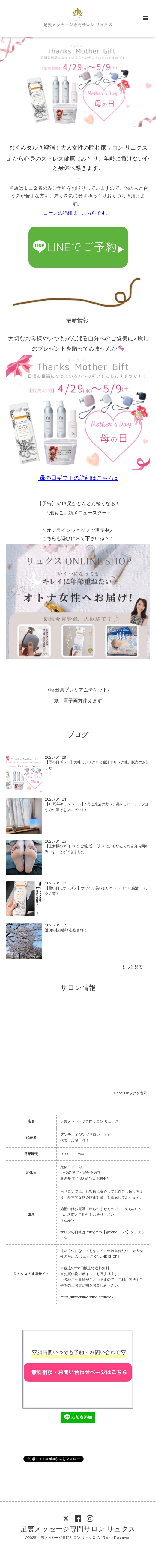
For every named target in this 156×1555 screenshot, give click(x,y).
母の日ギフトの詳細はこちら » (79, 478)
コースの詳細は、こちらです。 (77, 213)
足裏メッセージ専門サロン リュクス (78, 1529)
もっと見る (134, 967)
